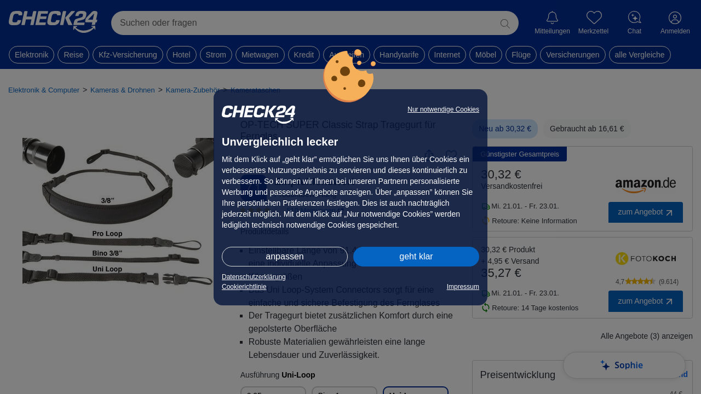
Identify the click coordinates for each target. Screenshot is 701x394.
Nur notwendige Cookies (443, 109)
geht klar (416, 256)
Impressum (463, 287)
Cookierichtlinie (244, 287)
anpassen (284, 256)
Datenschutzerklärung (254, 277)
